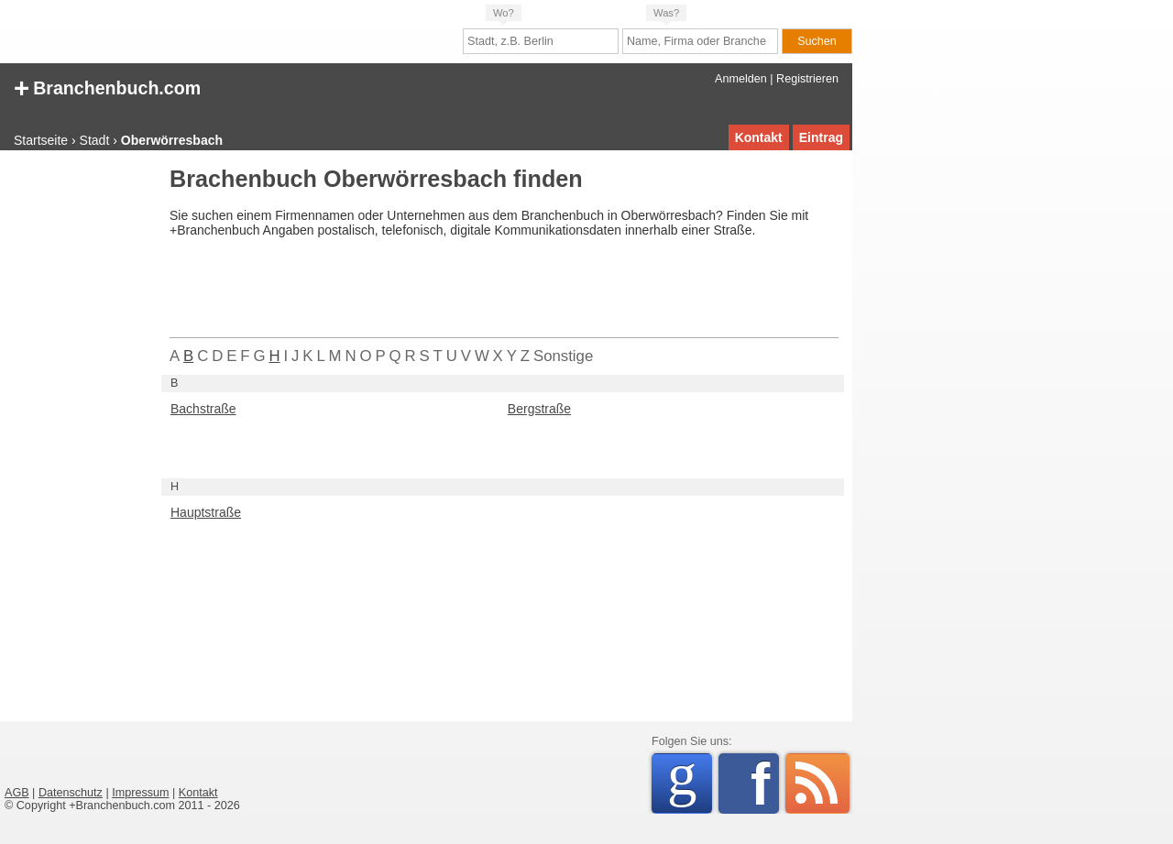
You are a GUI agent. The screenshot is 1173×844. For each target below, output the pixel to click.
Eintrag (821, 137)
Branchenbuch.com (107, 86)
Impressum (140, 792)
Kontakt (759, 137)
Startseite (41, 140)
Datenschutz (70, 792)
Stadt (95, 140)
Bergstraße (539, 408)
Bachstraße (203, 408)
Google (689, 780)
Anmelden (741, 78)
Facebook (765, 783)
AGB (17, 792)
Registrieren (807, 78)
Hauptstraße (205, 512)
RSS (817, 783)
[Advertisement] (78, 443)
